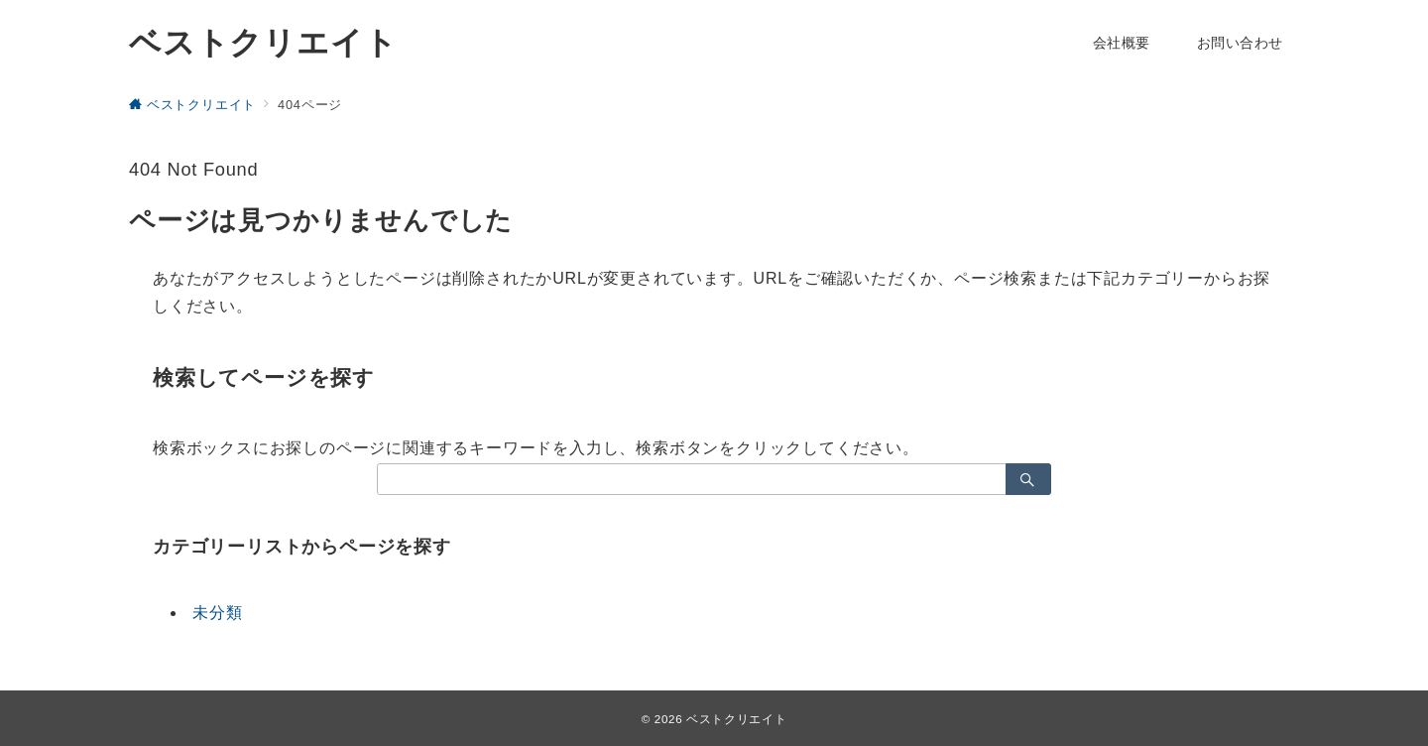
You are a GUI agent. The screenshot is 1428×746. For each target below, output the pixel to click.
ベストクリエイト (263, 43)
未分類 (217, 612)
